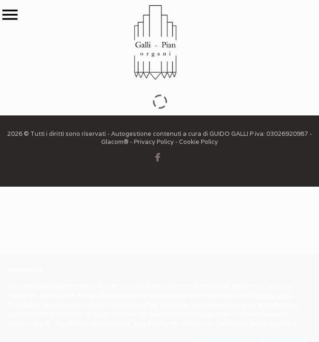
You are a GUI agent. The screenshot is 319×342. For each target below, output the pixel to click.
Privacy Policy (154, 142)
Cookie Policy (198, 142)
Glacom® (115, 142)
